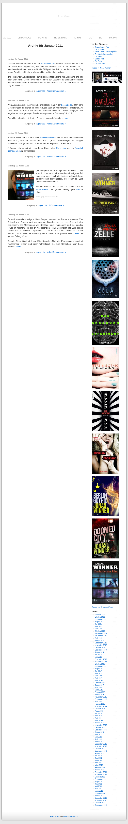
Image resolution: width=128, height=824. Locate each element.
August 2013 (99, 732)
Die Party (98, 61)
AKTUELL (7, 38)
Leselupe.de (66, 105)
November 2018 (101, 645)
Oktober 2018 (100, 647)
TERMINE (77, 38)
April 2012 (98, 763)
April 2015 (98, 702)
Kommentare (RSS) (70, 816)
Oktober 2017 (100, 664)
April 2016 (98, 687)
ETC (90, 38)
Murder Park (99, 59)
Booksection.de (47, 63)
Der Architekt (99, 49)
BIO (100, 38)
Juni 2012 (98, 758)
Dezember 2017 (101, 659)
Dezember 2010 (101, 798)
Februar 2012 (100, 767)
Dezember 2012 (101, 744)
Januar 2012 (99, 770)
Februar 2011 (100, 793)
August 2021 (99, 622)
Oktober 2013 (100, 727)
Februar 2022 (100, 615)
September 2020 (101, 633)
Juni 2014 (98, 716)
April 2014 (98, 718)
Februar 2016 (100, 692)
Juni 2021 (98, 626)
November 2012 (101, 746)
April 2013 (98, 739)
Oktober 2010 (100, 803)
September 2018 (101, 650)
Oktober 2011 (100, 777)
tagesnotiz (40, 91)
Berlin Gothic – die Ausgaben (106, 52)
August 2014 (99, 711)
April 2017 (98, 678)
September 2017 (101, 666)
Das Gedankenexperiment (104, 54)
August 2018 (99, 652)
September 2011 (101, 779)
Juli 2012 (98, 756)
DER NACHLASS (24, 38)
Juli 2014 (98, 713)
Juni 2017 (98, 673)
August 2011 (99, 782)
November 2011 (101, 774)
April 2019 (98, 638)
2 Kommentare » (56, 205)
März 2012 (99, 765)
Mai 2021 (98, 629)
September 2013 (101, 730)
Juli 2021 (98, 624)
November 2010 (101, 800)
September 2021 (101, 619)
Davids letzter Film (102, 47)
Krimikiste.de (42, 189)
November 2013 (101, 725)
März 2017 (99, 680)
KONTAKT (113, 38)
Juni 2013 (98, 734)
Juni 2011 (98, 784)
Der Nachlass (100, 63)
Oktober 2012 (100, 749)
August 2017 (99, 669)
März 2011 (99, 791)
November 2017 (101, 662)
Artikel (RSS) (54, 816)
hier (66, 118)
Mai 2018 (98, 657)
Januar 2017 (99, 685)
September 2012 (101, 751)
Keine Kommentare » (56, 91)
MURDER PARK (60, 38)
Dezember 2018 (101, 643)
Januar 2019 (99, 640)
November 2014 (101, 706)
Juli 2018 (98, 655)
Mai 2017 (98, 676)
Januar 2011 (99, 796)
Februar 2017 (100, 683)
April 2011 (98, 789)
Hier (77, 233)
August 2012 (99, 753)
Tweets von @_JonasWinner (102, 607)
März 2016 (99, 690)
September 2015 (101, 699)
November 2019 (101, 636)
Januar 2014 (99, 723)
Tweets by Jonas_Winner (101, 68)
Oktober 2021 (100, 617)
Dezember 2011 (101, 772)
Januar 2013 (99, 742)
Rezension (61, 148)
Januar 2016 (99, 695)
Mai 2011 (98, 786)
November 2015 (101, 697)
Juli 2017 (98, 671)
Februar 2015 (100, 704)
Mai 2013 (98, 737)
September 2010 (101, 805)
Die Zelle (98, 56)
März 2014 (99, 720)
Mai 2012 (98, 760)
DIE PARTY (42, 38)
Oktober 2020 (100, 631)
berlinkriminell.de (48, 138)
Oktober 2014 (100, 709)
